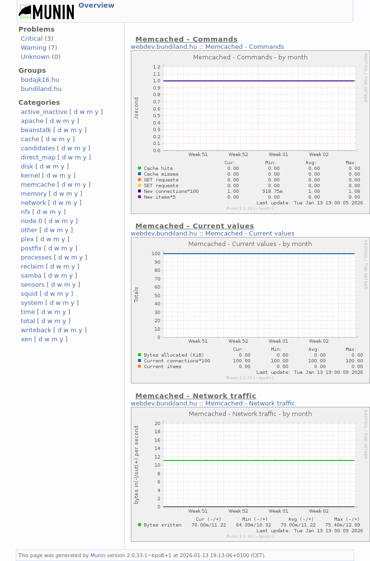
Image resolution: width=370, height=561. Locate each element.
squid (29, 293)
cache (30, 139)
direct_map (38, 157)
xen (26, 339)
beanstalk (36, 130)
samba (31, 275)
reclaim (32, 266)
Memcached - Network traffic (250, 403)
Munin (98, 555)
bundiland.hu (41, 88)
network (33, 202)
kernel (30, 175)
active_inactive (44, 111)
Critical (32, 38)
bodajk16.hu (40, 79)
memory (34, 193)
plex (27, 239)
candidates (38, 148)
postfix (31, 248)
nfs (26, 211)
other (29, 230)
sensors (33, 284)
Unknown (35, 56)
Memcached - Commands (244, 46)
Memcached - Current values (249, 233)
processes (36, 257)
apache (32, 120)
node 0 (32, 220)
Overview (97, 5)
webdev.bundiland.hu (164, 46)
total (28, 321)
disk (27, 166)
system (32, 302)
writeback (36, 330)
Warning (33, 47)
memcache (38, 184)
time (28, 311)
